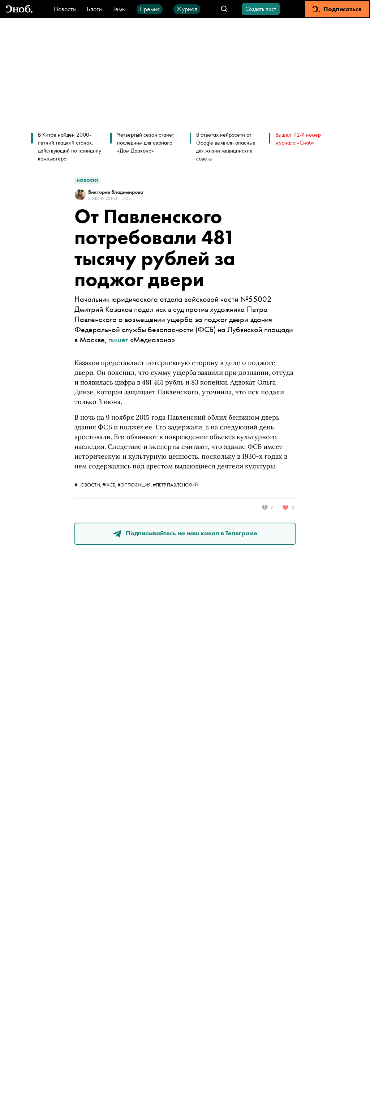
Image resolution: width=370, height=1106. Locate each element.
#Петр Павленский (175, 484)
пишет (118, 339)
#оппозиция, (135, 484)
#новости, (88, 484)
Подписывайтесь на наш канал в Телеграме (185, 533)
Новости (65, 9)
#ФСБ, (109, 484)
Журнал (186, 9)
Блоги (94, 9)
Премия (149, 9)
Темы (119, 9)
